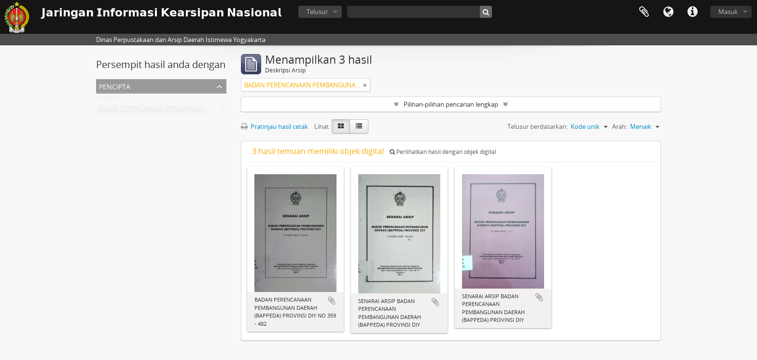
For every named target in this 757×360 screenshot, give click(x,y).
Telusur (317, 11)
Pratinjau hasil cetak (274, 126)
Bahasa (668, 12)
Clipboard (644, 12)
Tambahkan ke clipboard (331, 300)
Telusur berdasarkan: (537, 126)
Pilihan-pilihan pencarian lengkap (451, 104)
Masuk (728, 11)
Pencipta (114, 85)
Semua (108, 99)
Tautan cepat (692, 12)
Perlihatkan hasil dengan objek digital (443, 152)
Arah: (619, 126)
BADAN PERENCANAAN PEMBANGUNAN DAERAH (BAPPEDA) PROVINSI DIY (205, 111)
